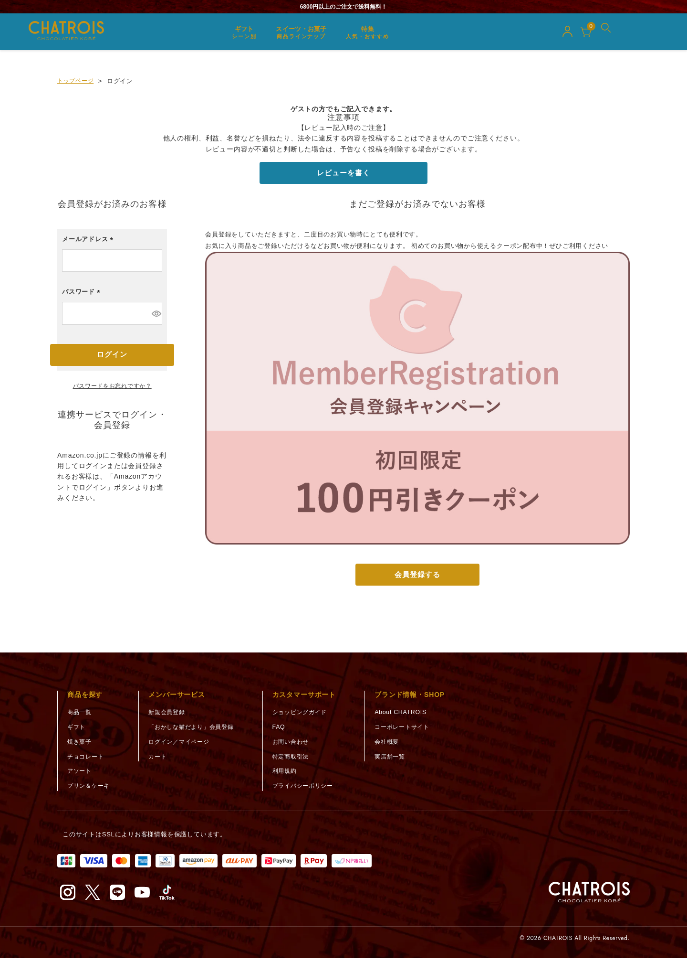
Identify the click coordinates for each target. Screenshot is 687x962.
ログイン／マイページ (185, 745)
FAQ (289, 730)
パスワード (82, 296)
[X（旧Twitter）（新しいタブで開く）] (92, 896)
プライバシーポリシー (315, 789)
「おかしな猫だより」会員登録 (198, 730)
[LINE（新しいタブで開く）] (117, 896)
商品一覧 (80, 715)
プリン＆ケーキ (90, 789)
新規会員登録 (171, 715)
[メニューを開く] (609, 32)
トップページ (77, 81)
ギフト (77, 730)
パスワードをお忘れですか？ (112, 389)
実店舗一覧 (403, 760)
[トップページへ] (589, 896)
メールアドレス (89, 243)
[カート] (586, 33)
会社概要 (400, 745)
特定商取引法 (302, 760)
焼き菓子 (80, 745)
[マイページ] (567, 33)
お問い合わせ (302, 745)
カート (161, 760)
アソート (80, 774)
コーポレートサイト (416, 730)
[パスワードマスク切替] (155, 315)
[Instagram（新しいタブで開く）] (67, 896)
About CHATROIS (414, 715)
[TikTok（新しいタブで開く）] (166, 896)
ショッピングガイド (312, 715)
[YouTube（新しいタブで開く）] (142, 896)
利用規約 (295, 774)
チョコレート (87, 760)
